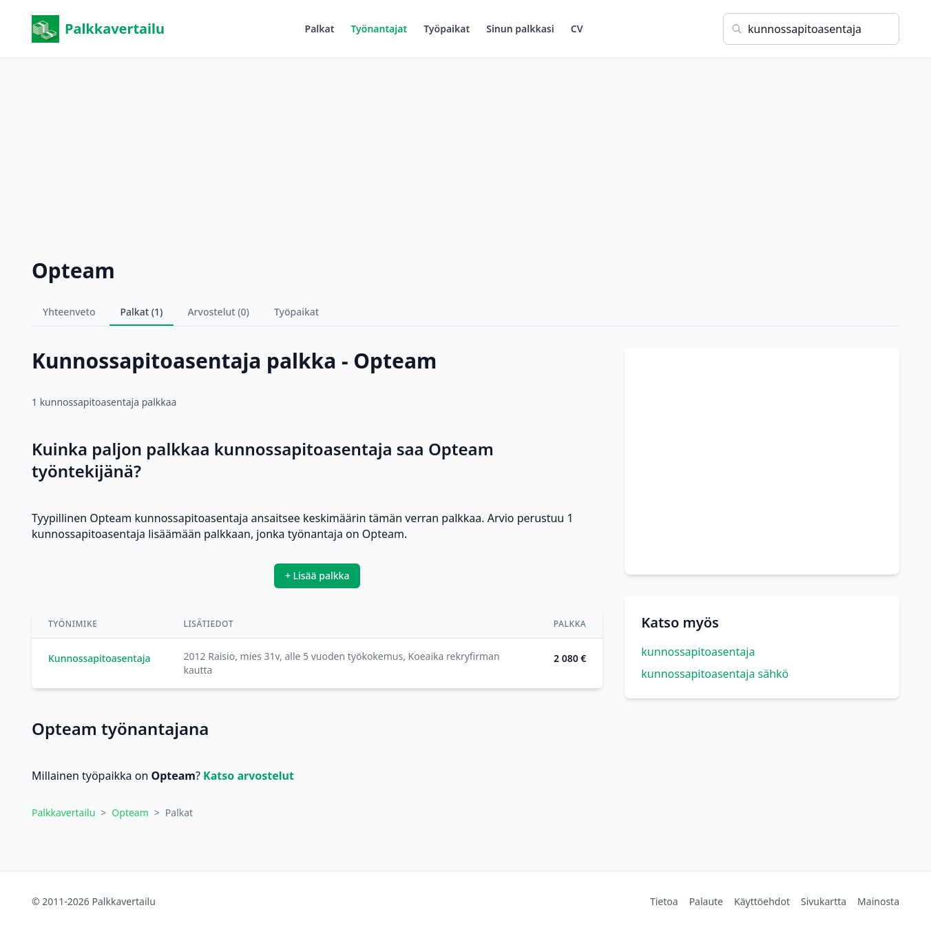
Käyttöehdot (762, 901)
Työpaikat (446, 28)
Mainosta (878, 901)
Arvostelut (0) (218, 311)
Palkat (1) (142, 311)
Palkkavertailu (98, 29)
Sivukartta (823, 901)
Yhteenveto (69, 311)
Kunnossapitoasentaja (99, 658)
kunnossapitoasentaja (698, 651)
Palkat (320, 28)
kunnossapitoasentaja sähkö (714, 673)
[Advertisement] (465, 155)
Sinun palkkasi (520, 28)
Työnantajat (379, 28)
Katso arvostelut (248, 775)
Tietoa (664, 901)
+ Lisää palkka (317, 575)
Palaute (706, 901)
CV (577, 28)
